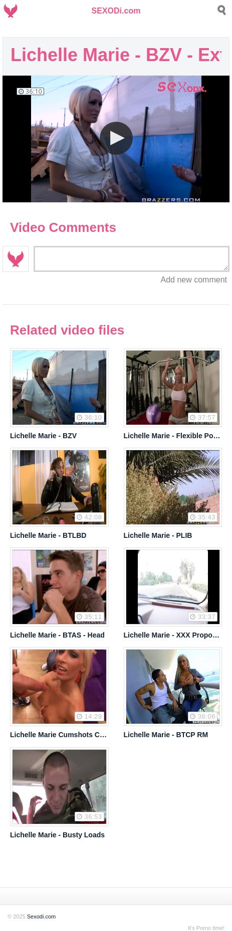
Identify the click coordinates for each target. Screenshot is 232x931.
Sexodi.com (41, 916)
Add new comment (193, 280)
